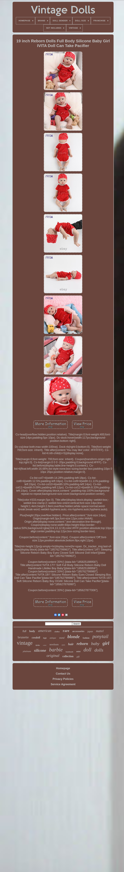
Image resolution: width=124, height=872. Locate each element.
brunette (23, 637)
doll (87, 649)
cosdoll (36, 637)
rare (66, 631)
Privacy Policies (63, 678)
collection (67, 656)
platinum (27, 651)
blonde (73, 636)
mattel (100, 631)
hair (71, 644)
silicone (40, 650)
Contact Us (63, 673)
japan (90, 631)
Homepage (63, 668)
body (32, 631)
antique (53, 638)
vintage (25, 643)
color (44, 645)
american (44, 631)
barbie (56, 649)
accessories (78, 631)
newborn (54, 644)
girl (106, 643)
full (24, 631)
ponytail (100, 636)
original (53, 655)
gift (78, 656)
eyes (63, 645)
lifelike (38, 645)
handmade (69, 652)
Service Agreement (63, 684)
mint (78, 651)
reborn (82, 643)
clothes (57, 632)
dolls (98, 649)
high (45, 638)
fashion (86, 638)
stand (61, 637)
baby (95, 643)
